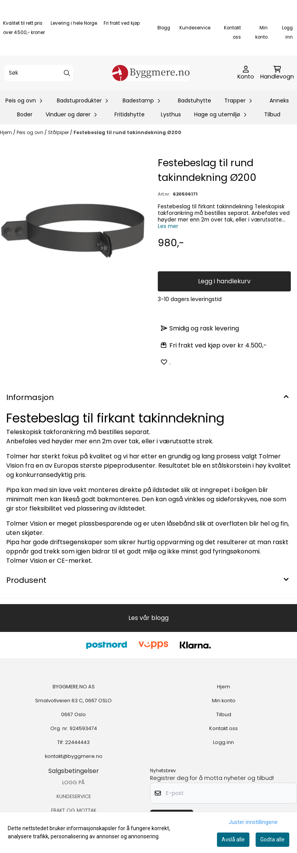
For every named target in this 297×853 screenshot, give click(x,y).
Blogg (163, 28)
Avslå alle (233, 839)
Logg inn (223, 742)
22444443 (77, 742)
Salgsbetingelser (73, 770)
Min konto (224, 700)
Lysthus (171, 114)
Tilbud (272, 114)
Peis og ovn (30, 132)
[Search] (67, 73)
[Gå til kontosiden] (245, 73)
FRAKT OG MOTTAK (73, 810)
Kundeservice (194, 28)
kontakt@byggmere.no (73, 756)
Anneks (279, 100)
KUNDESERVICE (73, 796)
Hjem (6, 132)
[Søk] (39, 73)
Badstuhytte (194, 100)
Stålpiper (59, 132)
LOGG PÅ (73, 782)
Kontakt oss (223, 728)
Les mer (168, 226)
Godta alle (272, 839)
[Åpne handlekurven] (277, 73)
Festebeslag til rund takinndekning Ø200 (127, 132)
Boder (24, 114)
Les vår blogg (148, 617)
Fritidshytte (129, 114)
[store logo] (150, 73)
